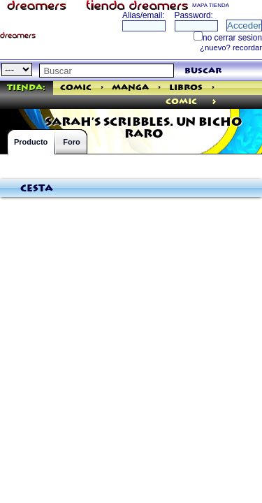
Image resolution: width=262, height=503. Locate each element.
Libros (186, 88)
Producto (31, 142)
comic (181, 101)
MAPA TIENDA (210, 5)
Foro (71, 142)
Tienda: (26, 88)
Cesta (36, 188)
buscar (202, 71)
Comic (76, 88)
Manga (130, 88)
